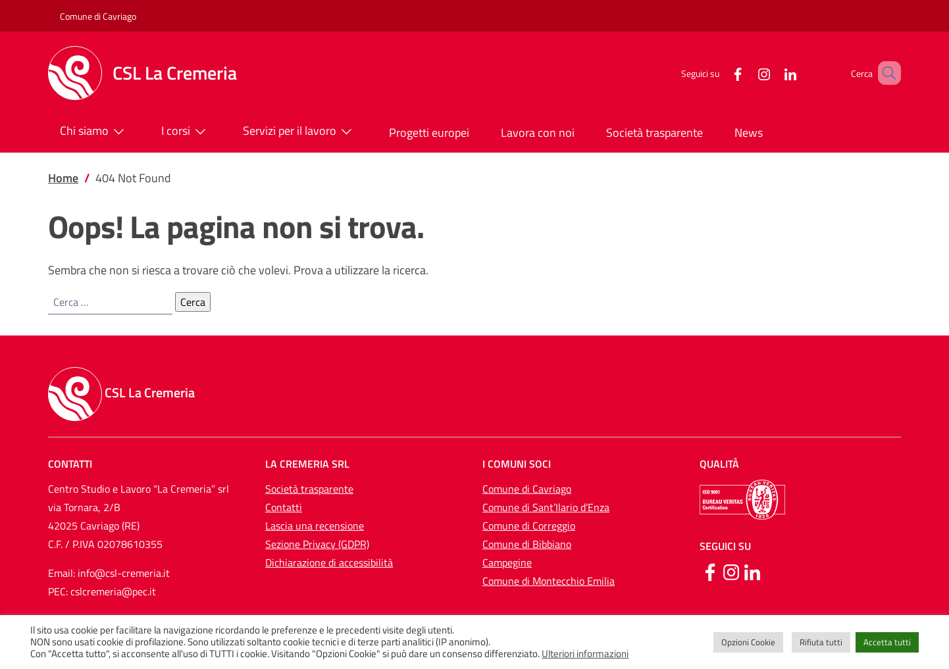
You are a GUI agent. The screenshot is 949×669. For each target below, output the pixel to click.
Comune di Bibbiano (526, 544)
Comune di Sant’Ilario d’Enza (545, 507)
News (748, 132)
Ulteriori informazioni (585, 654)
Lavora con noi (538, 132)
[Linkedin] (752, 571)
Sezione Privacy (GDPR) (317, 544)
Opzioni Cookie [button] (748, 642)
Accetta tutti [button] (887, 642)
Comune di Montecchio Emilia (548, 581)
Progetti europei (429, 132)
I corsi (186, 131)
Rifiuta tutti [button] (821, 642)
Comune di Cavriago (98, 16)
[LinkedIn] (771, 73)
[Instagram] (745, 73)
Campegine (507, 562)
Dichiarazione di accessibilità (329, 562)
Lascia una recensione (314, 525)
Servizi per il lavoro (300, 131)
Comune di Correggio (528, 525)
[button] (885, 73)
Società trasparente (654, 132)
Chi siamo (95, 131)
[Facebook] (718, 73)
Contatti (283, 507)
